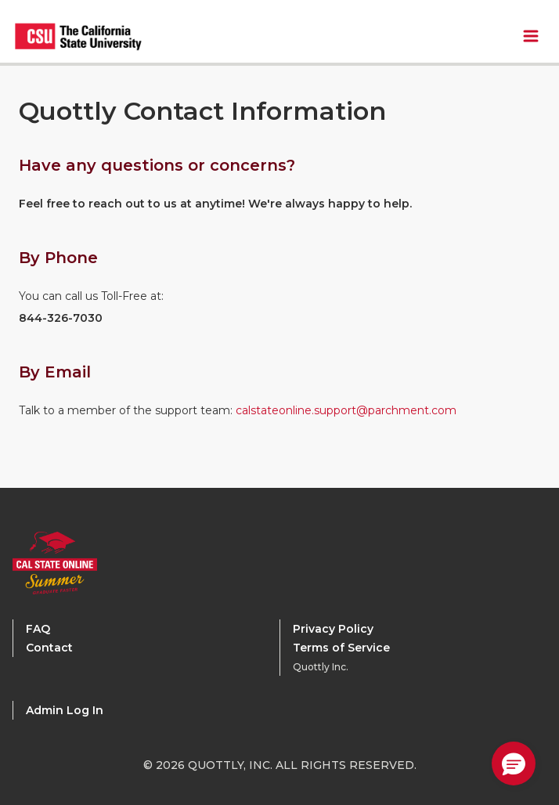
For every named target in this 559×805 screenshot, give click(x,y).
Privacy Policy (333, 629)
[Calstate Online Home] (75, 563)
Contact (49, 648)
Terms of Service (341, 648)
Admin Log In (64, 710)
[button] (514, 763)
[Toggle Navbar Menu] (530, 36)
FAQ (38, 629)
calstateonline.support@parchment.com (346, 410)
